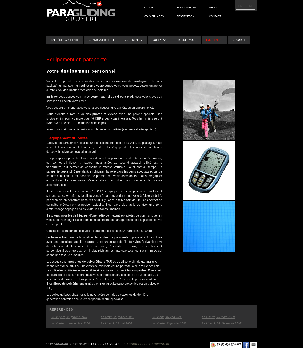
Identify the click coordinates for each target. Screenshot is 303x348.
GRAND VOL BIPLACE (102, 40)
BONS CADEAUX (187, 7)
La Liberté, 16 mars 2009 (218, 317)
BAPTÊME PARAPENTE (65, 40)
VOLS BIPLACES (154, 16)
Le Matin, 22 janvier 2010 (117, 317)
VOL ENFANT (160, 40)
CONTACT (215, 16)
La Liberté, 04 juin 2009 (167, 317)
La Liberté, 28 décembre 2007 (221, 323)
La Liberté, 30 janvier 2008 (169, 323)
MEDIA (213, 7)
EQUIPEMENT (214, 40)
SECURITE (239, 40)
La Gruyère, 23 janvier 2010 (68, 317)
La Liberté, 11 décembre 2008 (70, 323)
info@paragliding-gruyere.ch (146, 343)
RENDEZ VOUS (187, 40)
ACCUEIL (149, 7)
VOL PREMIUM (133, 40)
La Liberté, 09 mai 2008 (116, 323)
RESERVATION (185, 16)
